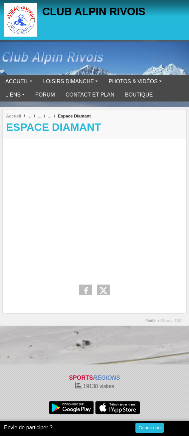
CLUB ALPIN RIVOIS (93, 11)
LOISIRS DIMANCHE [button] (68, 81)
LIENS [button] (13, 95)
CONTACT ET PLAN (90, 95)
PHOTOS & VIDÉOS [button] (132, 81)
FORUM (45, 95)
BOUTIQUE (139, 95)
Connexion (149, 427)
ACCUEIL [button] (16, 81)
